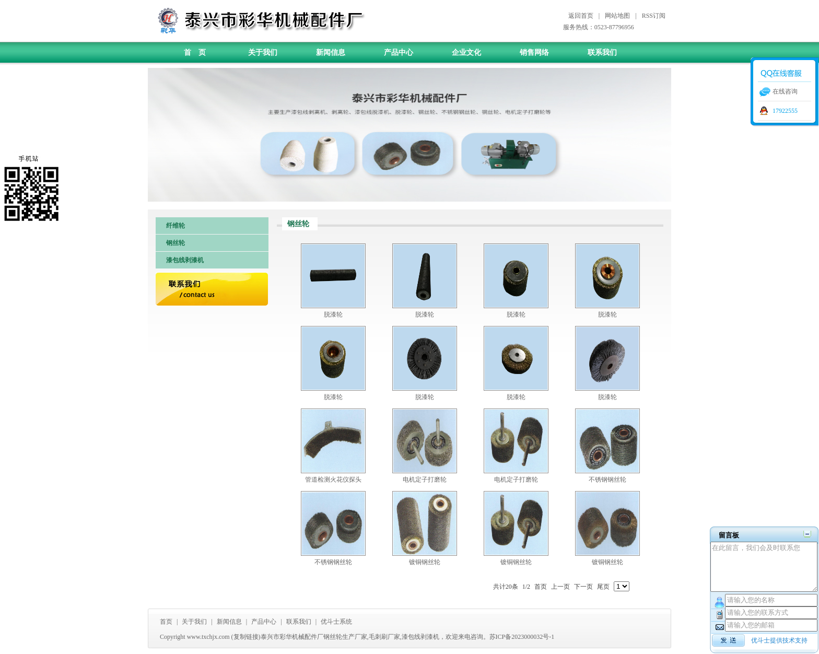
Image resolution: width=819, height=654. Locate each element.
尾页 (603, 586)
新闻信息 (330, 52)
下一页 (583, 586)
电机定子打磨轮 (425, 479)
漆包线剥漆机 (185, 260)
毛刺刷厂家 (384, 636)
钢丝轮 (175, 243)
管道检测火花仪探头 (333, 479)
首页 (166, 621)
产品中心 (398, 52)
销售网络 (534, 52)
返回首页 (580, 15)
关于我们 (262, 52)
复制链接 (246, 636)
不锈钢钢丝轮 (607, 479)
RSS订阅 (653, 15)
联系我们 (602, 52)
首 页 (195, 52)
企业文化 (466, 52)
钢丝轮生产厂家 (345, 636)
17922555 (785, 110)
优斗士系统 (336, 621)
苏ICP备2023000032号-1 (522, 636)
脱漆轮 (333, 314)
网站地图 (617, 15)
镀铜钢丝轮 (424, 562)
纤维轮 (175, 225)
